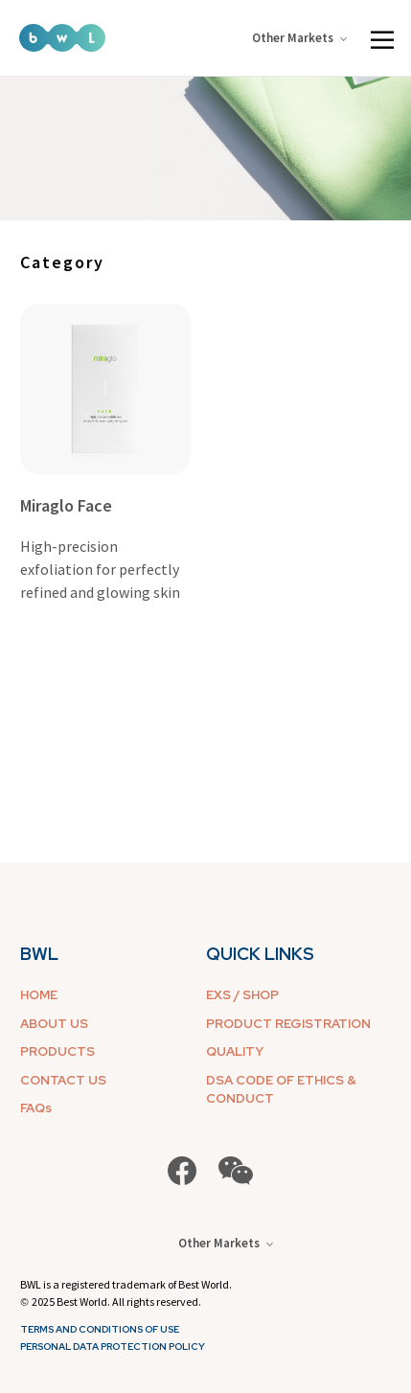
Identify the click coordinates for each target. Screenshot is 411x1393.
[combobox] (82, 262)
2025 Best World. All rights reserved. (116, 1301)
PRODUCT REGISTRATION (288, 1024)
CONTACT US (63, 1080)
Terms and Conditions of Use (99, 1329)
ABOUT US (54, 1024)
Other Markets (299, 38)
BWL (39, 954)
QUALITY (234, 1051)
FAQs (36, 1108)
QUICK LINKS (260, 954)
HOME (38, 995)
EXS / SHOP (242, 995)
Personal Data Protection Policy (112, 1346)
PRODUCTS (57, 1051)
